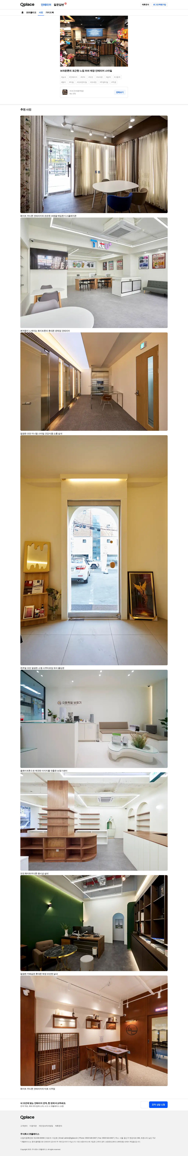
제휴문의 (145, 5)
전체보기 (120, 92)
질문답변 (59, 4)
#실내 (63, 77)
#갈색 (108, 77)
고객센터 (23, 1126)
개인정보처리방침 (46, 1126)
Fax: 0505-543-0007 (106, 1138)
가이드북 (50, 12)
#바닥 (83, 77)
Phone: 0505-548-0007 (88, 1138)
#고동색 (117, 77)
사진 (41, 12)
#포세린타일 (82, 82)
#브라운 (99, 77)
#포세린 (93, 82)
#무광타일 (104, 82)
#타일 (71, 82)
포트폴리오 (31, 12)
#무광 (113, 82)
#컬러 (63, 82)
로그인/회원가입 (159, 5)
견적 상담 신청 (158, 1105)
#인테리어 (73, 77)
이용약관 (33, 1126)
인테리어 (46, 4)
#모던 (91, 77)
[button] (164, 119)
